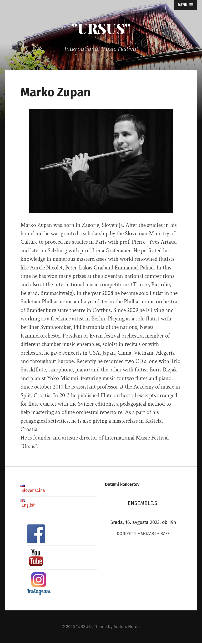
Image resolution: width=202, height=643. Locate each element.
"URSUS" (101, 28)
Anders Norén (127, 626)
